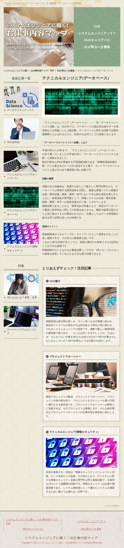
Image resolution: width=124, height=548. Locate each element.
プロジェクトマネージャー (65, 356)
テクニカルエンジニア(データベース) (22, 212)
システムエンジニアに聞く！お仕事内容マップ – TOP (32, 521)
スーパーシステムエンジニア (21, 331)
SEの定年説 (13, 142)
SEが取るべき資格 (97, 47)
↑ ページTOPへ (112, 506)
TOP (97, 26)
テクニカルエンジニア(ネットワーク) (22, 176)
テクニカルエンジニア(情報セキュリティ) (73, 432)
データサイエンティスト (20, 110)
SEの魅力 (54, 281)
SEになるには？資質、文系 (22, 297)
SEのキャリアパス (97, 40)
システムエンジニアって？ (97, 33)
